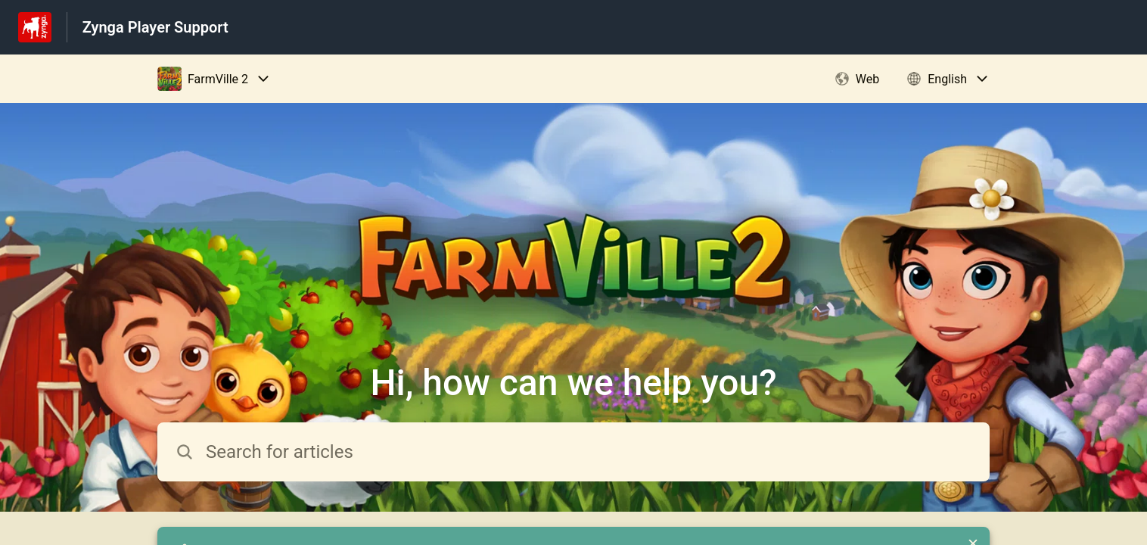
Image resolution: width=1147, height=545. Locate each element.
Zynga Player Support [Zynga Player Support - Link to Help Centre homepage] (155, 27)
